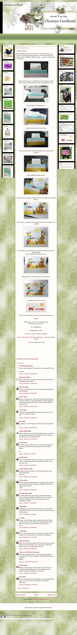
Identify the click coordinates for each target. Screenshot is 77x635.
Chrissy (67, 47)
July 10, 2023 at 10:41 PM (28, 562)
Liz (20, 518)
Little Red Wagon (44, 53)
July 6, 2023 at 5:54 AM (28, 393)
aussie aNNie (23, 431)
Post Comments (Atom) (41, 599)
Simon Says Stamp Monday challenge (30, 337)
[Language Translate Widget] (66, 108)
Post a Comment (23, 588)
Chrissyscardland (13, 4)
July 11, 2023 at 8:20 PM (28, 573)
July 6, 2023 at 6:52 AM (28, 427)
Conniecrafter (23, 493)
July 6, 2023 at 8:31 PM (27, 465)
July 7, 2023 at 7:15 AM (27, 514)
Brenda (21, 565)
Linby (21, 531)
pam (20, 421)
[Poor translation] (4, 617)
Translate (67, 109)
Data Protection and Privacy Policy (66, 167)
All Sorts (31, 342)
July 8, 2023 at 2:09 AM (28, 537)
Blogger (49, 607)
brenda (21, 442)
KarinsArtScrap (24, 366)
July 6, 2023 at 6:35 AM (28, 418)
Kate (20, 576)
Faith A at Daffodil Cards (27, 552)
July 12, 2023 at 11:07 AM (28, 584)
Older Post (51, 595)
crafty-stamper (24, 468)
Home (36, 595)
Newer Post (20, 595)
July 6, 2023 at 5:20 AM (28, 383)
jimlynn (21, 480)
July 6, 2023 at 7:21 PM (27, 454)
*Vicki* (21, 397)
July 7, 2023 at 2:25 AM (28, 490)
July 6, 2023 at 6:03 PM (28, 439)
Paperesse (22, 540)
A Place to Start (30, 334)
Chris (21, 410)
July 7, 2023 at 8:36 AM (27, 527)
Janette (21, 457)
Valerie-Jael (22, 377)
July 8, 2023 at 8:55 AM (28, 548)
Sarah (21, 506)
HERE (36, 318)
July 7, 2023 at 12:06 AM (28, 476)
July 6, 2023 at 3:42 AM (28, 374)
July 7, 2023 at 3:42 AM (27, 503)
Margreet (22, 387)
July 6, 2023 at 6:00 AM (28, 406)
